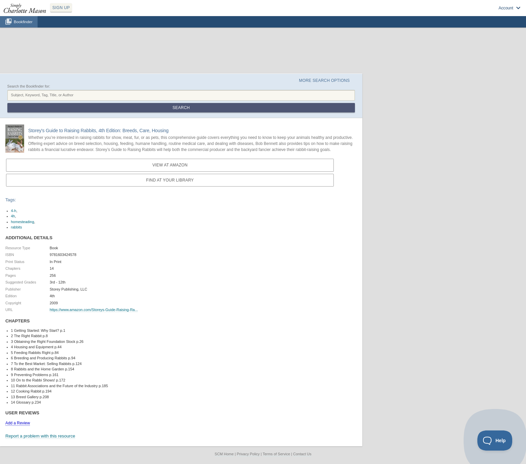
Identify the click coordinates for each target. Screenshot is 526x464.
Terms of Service (276, 454)
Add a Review (17, 423)
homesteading (22, 222)
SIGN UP (61, 7)
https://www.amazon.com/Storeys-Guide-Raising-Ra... (94, 310)
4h (13, 216)
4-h (13, 211)
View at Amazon (170, 165)
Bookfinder (23, 21)
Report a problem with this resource (40, 436)
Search (181, 107)
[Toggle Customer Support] (495, 440)
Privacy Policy (248, 454)
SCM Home (224, 454)
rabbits (16, 227)
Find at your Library (170, 180)
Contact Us (302, 454)
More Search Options (324, 80)
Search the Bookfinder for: (28, 86)
